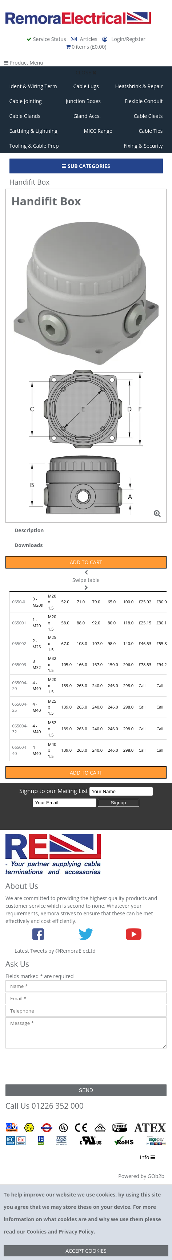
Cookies (36, 1231)
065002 (19, 643)
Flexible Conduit (144, 101)
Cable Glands (25, 115)
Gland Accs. (87, 115)
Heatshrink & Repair (139, 86)
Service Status (47, 39)
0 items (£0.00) (86, 46)
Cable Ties (151, 130)
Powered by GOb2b (141, 1176)
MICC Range (98, 130)
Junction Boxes (83, 101)
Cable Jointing (25, 101)
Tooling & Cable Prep (34, 145)
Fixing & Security (143, 145)
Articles (85, 39)
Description (29, 530)
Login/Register (123, 39)
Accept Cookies (86, 1250)
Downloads (29, 545)
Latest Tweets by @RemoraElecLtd (55, 950)
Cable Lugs (86, 86)
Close (86, 72)
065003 (19, 664)
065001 (19, 622)
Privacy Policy (76, 1231)
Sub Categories (86, 166)
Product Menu (23, 62)
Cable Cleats (148, 115)
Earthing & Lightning (33, 130)
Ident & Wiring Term (33, 86)
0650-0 (18, 601)
